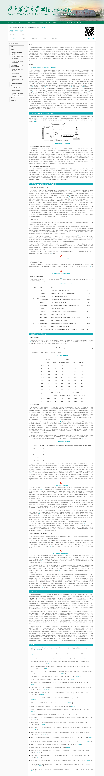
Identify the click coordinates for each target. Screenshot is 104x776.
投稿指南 (48, 22)
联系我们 (82, 22)
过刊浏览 (62, 22)
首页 (29, 22)
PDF (42, 27)
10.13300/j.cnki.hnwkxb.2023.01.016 (43, 34)
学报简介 (40, 22)
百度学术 (39, 649)
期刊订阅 (69, 22)
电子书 (76, 22)
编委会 (34, 22)
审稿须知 (55, 22)
